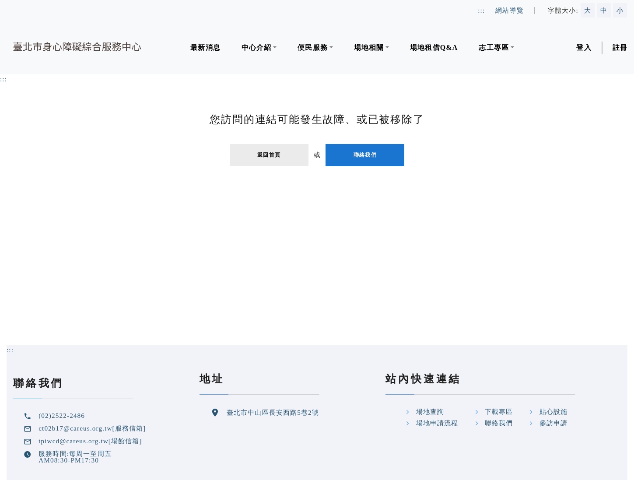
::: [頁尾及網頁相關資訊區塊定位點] (10, 350)
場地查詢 (430, 411)
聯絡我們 (365, 155)
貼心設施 (553, 411)
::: (3, 79)
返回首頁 (268, 155)
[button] (259, 47)
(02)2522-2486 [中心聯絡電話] (62, 415)
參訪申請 (553, 423)
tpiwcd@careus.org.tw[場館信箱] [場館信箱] (90, 441)
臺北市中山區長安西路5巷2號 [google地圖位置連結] (273, 412)
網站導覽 (509, 10)
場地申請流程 (437, 423)
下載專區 (499, 411)
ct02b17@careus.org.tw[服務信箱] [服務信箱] (92, 428)
